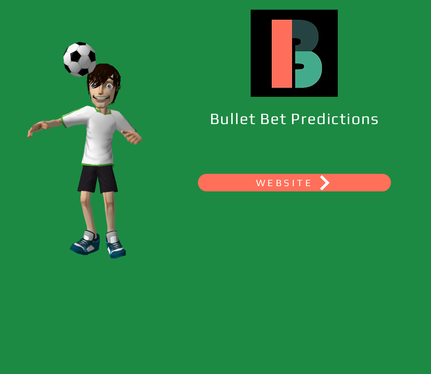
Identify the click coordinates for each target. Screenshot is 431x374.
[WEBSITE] (294, 182)
